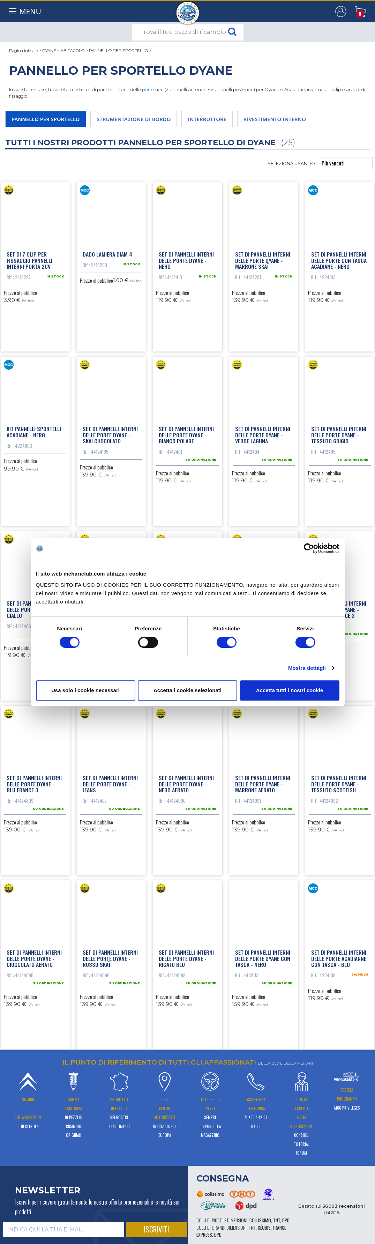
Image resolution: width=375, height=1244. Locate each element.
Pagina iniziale (23, 50)
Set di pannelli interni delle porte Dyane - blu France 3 (34, 783)
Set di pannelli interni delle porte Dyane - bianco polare (186, 434)
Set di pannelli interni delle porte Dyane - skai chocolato (110, 434)
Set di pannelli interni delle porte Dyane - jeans (110, 783)
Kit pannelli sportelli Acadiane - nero (34, 431)
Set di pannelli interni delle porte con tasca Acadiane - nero (339, 260)
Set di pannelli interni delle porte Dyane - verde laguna (262, 434)
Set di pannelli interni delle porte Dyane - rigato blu (186, 958)
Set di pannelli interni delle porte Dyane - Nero (186, 260)
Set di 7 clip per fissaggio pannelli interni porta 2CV (29, 260)
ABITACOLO (72, 50)
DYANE (49, 50)
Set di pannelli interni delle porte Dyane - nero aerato (186, 783)
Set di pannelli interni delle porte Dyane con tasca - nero (262, 958)
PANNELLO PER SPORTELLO (118, 50)
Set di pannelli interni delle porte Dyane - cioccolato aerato (34, 958)
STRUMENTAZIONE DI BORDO (134, 119)
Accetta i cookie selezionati (187, 690)
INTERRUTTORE (207, 119)
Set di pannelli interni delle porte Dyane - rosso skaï (110, 958)
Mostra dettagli (307, 668)
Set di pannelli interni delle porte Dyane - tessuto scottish (338, 783)
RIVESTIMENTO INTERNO (274, 119)
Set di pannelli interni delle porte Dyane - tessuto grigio (338, 434)
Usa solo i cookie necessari (85, 690)
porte (148, 89)
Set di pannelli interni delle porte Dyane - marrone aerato (262, 783)
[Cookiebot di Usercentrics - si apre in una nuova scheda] (308, 548)
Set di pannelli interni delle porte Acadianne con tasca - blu (338, 958)
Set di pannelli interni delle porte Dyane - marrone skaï (262, 260)
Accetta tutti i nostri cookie (289, 690)
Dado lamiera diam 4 (107, 254)
